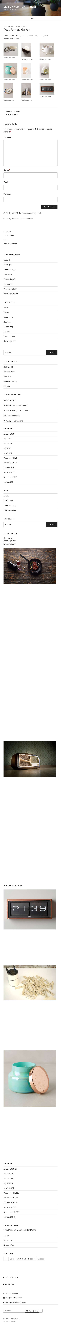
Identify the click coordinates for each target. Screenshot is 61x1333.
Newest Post (9, 372)
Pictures (14, 114)
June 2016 (8, 444)
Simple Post (8, 1240)
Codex (6, 265)
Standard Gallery (10, 381)
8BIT (6, 416)
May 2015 (8, 453)
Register (14, 1277)
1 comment (10, 544)
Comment (8, 137)
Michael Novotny (10, 411)
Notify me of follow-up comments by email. (24, 213)
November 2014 (10, 463)
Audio (6, 260)
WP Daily (7, 421)
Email (7, 182)
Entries (8, 501)
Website (7, 194)
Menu (30, 18)
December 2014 (10, 458)
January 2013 (9, 472)
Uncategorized (10, 294)
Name (7, 170)
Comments (8, 270)
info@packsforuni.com (14, 1298)
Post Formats (9, 289)
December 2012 (10, 477)
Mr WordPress (10, 405)
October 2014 (9, 468)
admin (24, 26)
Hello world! (8, 367)
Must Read (21, 1259)
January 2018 (9, 434)
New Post (8, 376)
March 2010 (8, 482)
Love (12, 1259)
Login (5, 1277)
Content (10, 112)
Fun (7, 114)
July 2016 (7, 439)
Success (41, 1259)
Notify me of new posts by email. (19, 219)
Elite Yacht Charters (20, 6)
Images (17, 112)
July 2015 (7, 448)
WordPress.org (10, 510)
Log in (6, 496)
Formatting (8, 279)
